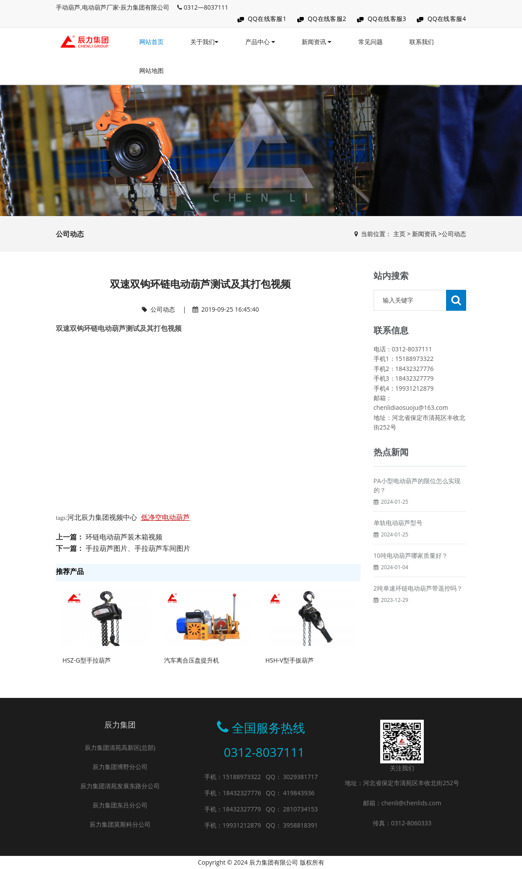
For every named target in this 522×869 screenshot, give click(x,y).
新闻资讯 (316, 42)
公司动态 (454, 234)
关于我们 (204, 42)
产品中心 (260, 42)
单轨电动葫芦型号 (398, 523)
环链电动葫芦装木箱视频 (124, 537)
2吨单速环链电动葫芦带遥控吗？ (418, 588)
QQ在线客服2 (327, 18)
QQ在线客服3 (386, 18)
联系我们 (421, 42)
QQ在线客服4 (446, 18)
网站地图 (151, 70)
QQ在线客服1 (267, 18)
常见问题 (370, 42)
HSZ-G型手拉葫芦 (86, 660)
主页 (399, 234)
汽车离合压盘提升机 (191, 660)
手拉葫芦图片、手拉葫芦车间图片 (138, 548)
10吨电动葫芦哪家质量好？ (411, 555)
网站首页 (151, 42)
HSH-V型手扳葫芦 (289, 660)
